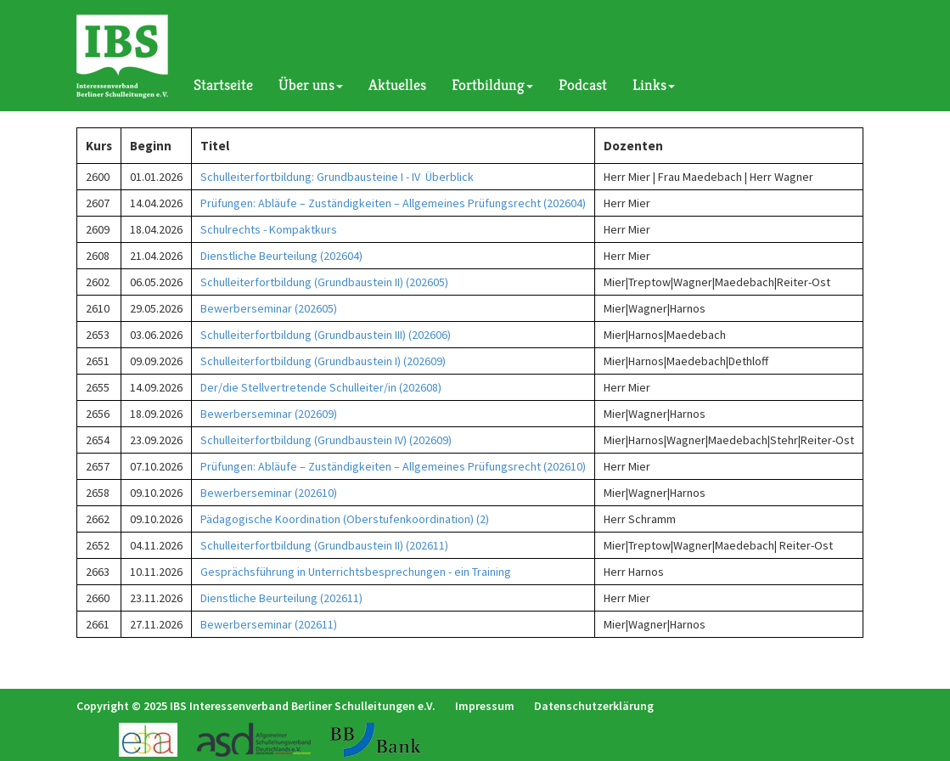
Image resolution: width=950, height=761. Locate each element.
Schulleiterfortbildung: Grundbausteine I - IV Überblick (337, 176)
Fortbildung (492, 84)
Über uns (310, 84)
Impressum (484, 705)
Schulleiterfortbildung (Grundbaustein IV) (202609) (326, 440)
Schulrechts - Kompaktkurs (268, 229)
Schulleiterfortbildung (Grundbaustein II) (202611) (324, 545)
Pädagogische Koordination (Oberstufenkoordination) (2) (344, 519)
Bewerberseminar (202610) (268, 492)
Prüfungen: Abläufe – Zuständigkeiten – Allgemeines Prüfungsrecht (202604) (393, 203)
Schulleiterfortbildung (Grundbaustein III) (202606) (325, 334)
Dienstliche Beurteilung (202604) (281, 255)
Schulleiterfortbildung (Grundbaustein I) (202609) (323, 361)
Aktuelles (397, 84)
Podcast (583, 84)
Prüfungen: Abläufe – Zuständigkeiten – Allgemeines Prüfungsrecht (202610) (393, 466)
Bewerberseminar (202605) (268, 308)
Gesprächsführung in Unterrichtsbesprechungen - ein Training (355, 571)
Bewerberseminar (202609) (268, 413)
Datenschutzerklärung (594, 705)
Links (653, 84)
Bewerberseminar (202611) (268, 624)
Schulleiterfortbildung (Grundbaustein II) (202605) (324, 282)
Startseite (223, 84)
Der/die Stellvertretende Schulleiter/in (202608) (320, 387)
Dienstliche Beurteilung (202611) (281, 598)
